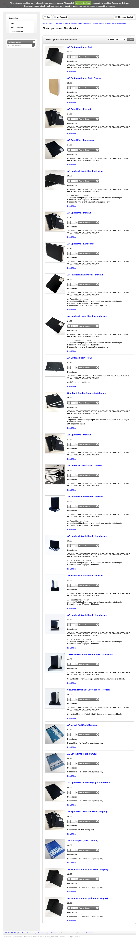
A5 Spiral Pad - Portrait (79, 434)
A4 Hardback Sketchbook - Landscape (87, 316)
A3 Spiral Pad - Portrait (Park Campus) (87, 811)
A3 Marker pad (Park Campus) (82, 840)
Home (12, 23)
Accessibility (31, 933)
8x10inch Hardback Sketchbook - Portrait (88, 690)
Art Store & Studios (97, 23)
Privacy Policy (43, 933)
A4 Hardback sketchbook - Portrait (85, 274)
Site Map (21, 933)
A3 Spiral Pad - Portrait (79, 109)
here (46, 6)
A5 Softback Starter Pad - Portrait (84, 465)
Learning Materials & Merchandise (76, 23)
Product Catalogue (16, 27)
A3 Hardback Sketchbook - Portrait (85, 171)
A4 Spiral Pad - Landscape (81, 244)
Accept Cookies (83, 3)
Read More (71, 71)
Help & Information (16, 31)
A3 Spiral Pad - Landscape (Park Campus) (88, 782)
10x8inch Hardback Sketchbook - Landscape (90, 654)
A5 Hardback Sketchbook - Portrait (85, 496)
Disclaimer (54, 933)
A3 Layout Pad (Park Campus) (82, 754)
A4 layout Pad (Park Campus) (82, 725)
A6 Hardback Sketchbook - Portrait (85, 575)
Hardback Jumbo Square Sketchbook (86, 393)
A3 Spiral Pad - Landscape (81, 140)
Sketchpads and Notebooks (116, 23)
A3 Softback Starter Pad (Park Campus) (87, 869)
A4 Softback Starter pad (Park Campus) (87, 898)
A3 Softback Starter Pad (79, 47)
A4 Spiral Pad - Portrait (79, 213)
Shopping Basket (125, 17)
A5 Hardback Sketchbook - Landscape (87, 536)
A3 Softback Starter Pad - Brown (84, 78)
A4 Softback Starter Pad (79, 358)
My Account (62, 17)
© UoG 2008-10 (10, 933)
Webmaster (90, 933)
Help (48, 17)
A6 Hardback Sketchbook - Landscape (87, 615)
